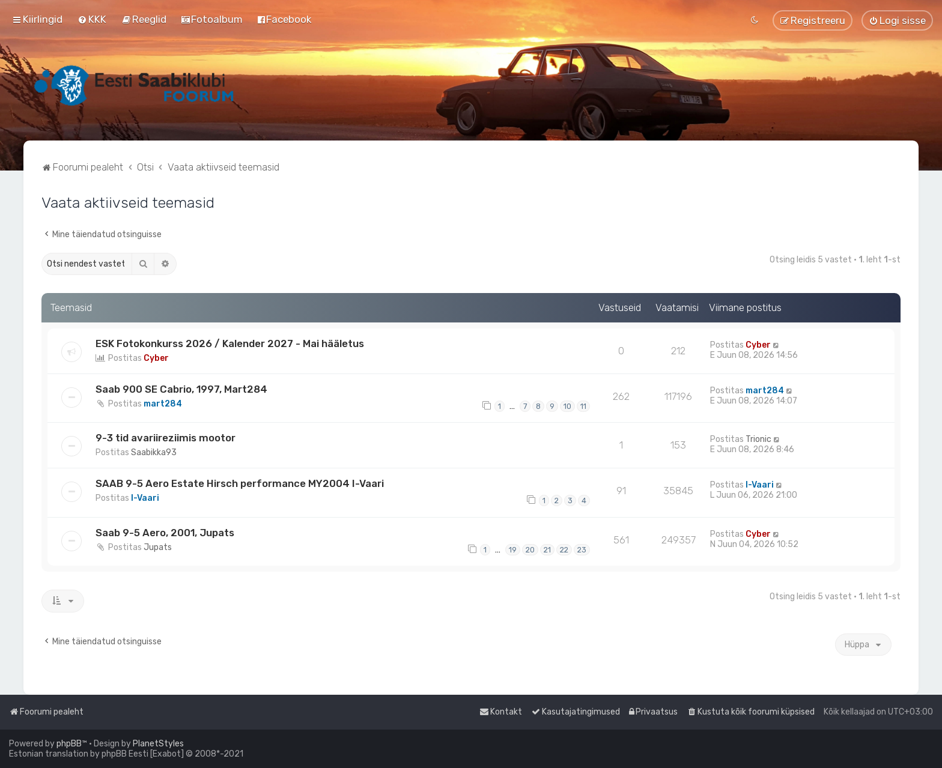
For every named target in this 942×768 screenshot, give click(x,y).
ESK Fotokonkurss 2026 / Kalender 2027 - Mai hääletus (230, 343)
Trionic (758, 439)
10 (567, 406)
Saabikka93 (154, 452)
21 (547, 549)
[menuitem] (91, 19)
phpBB (69, 744)
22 (564, 549)
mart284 (163, 404)
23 (581, 549)
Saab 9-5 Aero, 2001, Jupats (165, 533)
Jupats (158, 547)
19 (513, 549)
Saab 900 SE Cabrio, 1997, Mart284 (181, 389)
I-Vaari (145, 498)
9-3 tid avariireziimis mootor (165, 438)
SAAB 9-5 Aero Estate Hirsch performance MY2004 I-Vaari (240, 483)
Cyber (156, 358)
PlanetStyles (158, 744)
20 (530, 549)
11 (583, 406)
